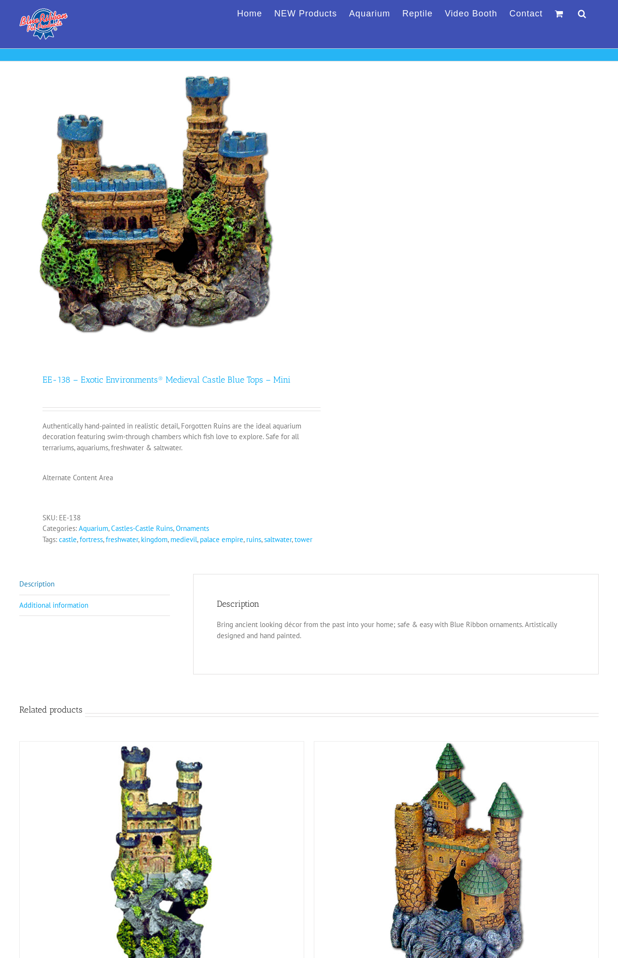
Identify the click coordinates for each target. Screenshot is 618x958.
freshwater (122, 539)
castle (68, 539)
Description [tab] (37, 583)
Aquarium (93, 528)
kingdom (154, 539)
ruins (253, 539)
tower (303, 539)
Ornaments (192, 528)
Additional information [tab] (53, 605)
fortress (91, 539)
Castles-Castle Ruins (142, 528)
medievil (183, 539)
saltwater (278, 539)
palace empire (221, 539)
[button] (582, 12)
